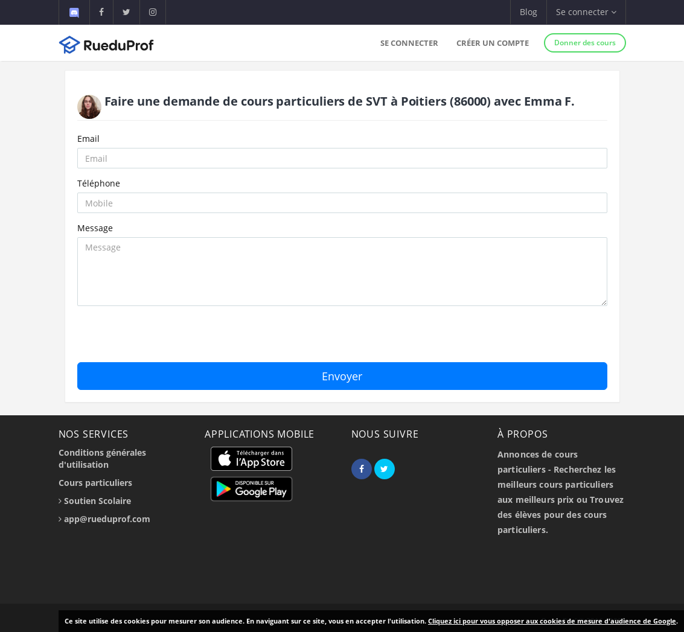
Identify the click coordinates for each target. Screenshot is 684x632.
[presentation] (169, 338)
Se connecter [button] (586, 12)
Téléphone (98, 183)
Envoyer (342, 376)
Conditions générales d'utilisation (102, 458)
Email (88, 138)
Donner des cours (585, 42)
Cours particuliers (95, 482)
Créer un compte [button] (492, 42)
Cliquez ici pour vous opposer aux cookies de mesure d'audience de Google (552, 620)
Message (95, 228)
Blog (528, 12)
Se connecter (409, 42)
